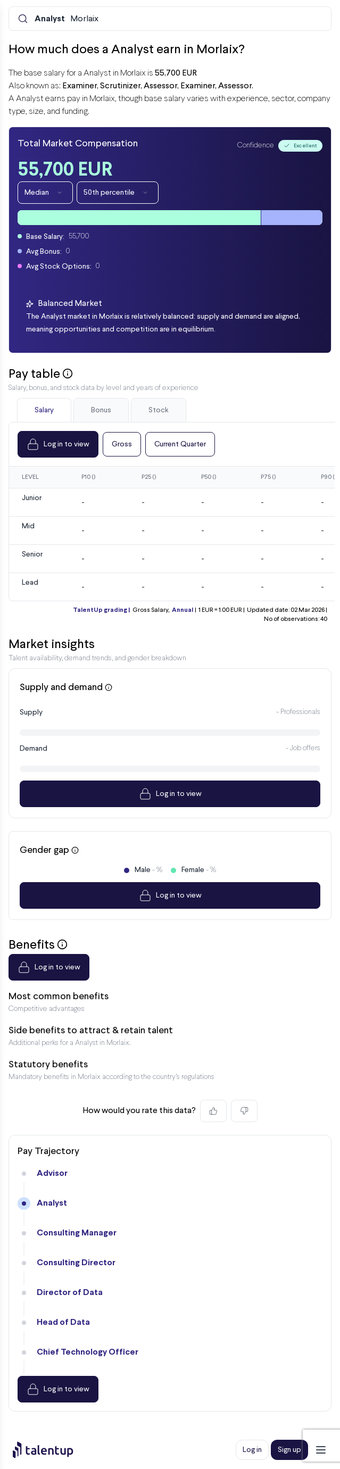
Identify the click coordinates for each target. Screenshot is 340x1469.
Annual (182, 610)
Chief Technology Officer (87, 1352)
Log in (252, 1450)
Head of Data (63, 1322)
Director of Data (70, 1293)
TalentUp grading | (101, 610)
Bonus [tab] (101, 410)
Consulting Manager (77, 1233)
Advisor (52, 1173)
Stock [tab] (158, 410)
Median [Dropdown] (45, 192)
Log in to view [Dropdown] (58, 444)
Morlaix (66, 19)
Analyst (52, 1203)
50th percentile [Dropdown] (118, 192)
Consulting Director (76, 1263)
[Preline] (52, 1449)
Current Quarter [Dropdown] (180, 444)
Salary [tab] (44, 410)
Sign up (289, 1450)
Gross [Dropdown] (122, 444)
